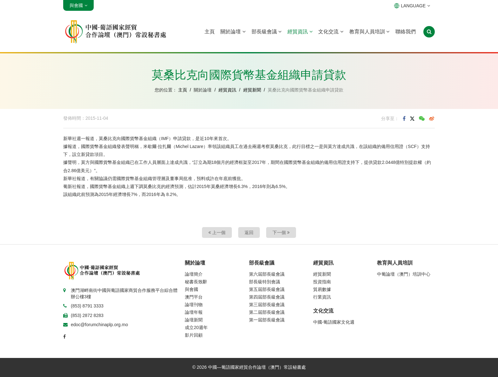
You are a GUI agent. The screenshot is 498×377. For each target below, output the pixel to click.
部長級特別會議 (264, 281)
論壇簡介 (194, 274)
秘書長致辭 (196, 281)
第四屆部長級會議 (267, 297)
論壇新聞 (194, 319)
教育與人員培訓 (369, 31)
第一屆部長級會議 (267, 319)
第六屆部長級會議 (267, 274)
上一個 (216, 232)
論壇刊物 (194, 304)
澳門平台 (194, 297)
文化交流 (330, 31)
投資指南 (322, 281)
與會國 (191, 289)
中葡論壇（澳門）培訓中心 (403, 274)
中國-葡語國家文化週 (334, 322)
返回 (249, 232)
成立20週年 (196, 327)
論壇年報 (194, 312)
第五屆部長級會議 (267, 289)
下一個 (281, 232)
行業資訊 (322, 297)
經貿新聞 (252, 89)
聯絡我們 (405, 31)
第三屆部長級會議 (267, 304)
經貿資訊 (299, 31)
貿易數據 (322, 289)
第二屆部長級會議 (267, 312)
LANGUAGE (412, 5)
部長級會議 (266, 31)
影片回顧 (194, 335)
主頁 (210, 31)
